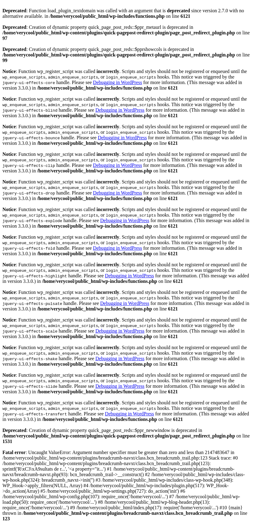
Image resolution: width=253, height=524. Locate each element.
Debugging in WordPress (117, 82)
